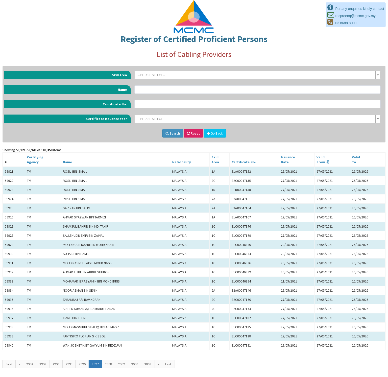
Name (122, 89)
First (9, 364)
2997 (95, 364)
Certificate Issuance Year (106, 119)
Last (168, 364)
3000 (134, 364)
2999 (121, 364)
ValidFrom (320, 159)
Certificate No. (115, 104)
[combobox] (257, 75)
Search (173, 133)
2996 (82, 364)
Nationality (181, 162)
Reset (193, 133)
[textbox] (256, 74)
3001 (147, 364)
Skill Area (119, 75)
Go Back (215, 133)
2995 (69, 364)
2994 (55, 364)
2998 (108, 364)
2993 (42, 364)
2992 (29, 364)
